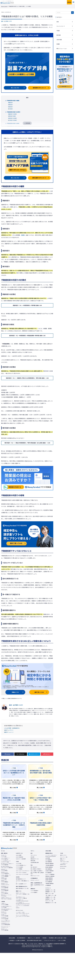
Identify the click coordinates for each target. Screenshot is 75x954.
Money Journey (4, 6)
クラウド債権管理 (6, 877)
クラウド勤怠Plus (6, 911)
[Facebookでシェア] (7, 755)
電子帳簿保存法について (21, 880)
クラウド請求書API (34, 891)
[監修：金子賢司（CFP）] (4, 711)
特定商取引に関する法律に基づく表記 (57, 939)
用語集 (58, 44)
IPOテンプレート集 (49, 902)
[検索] (72, 12)
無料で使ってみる (39, 693)
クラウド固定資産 (4, 888)
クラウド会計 (3, 857)
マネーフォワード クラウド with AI (23, 917)
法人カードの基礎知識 (49, 875)
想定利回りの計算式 (12, 119)
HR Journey (62, 869)
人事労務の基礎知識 (49, 866)
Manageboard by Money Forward (22, 904)
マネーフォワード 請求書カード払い (23, 895)
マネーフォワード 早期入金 (21, 899)
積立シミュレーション (62, 48)
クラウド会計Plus (5, 860)
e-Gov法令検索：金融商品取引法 (11, 729)
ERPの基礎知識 (48, 861)
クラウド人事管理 (4, 905)
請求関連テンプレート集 (50, 891)
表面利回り (10, 103)
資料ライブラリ (63, 856)
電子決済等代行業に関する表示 (34, 941)
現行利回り (10, 109)
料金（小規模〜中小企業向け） (37, 872)
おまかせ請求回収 (19, 858)
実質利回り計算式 (12, 116)
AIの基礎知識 (48, 886)
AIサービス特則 (62, 941)
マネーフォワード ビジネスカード (22, 872)
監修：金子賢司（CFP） (6, 21)
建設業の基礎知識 (49, 881)
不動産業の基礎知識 (49, 884)
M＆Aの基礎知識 (48, 882)
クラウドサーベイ (5, 928)
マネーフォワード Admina (21, 873)
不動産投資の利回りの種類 (13, 101)
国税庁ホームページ (8, 733)
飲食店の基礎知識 (49, 879)
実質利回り (10, 105)
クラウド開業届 (19, 870)
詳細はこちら (15, 693)
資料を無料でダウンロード (39, 179)
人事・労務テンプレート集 (50, 896)
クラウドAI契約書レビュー (21, 866)
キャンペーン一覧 (63, 858)
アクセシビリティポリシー (50, 941)
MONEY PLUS (63, 865)
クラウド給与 (3, 914)
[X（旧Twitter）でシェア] (20, 755)
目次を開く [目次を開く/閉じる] (28, 123)
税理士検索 (33, 861)
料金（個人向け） (34, 868)
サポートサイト (34, 856)
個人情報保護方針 (21, 939)
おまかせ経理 (18, 856)
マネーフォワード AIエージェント (22, 914)
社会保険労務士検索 (35, 863)
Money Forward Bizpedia (51, 857)
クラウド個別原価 (4, 891)
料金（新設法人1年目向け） (36, 870)
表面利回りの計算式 (12, 114)
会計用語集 (47, 859)
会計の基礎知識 (48, 862)
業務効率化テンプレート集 (50, 903)
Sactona (23, 907)
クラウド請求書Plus (5, 874)
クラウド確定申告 (7, 865)
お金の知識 (59, 39)
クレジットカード (61, 26)
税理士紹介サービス (35, 860)
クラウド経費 (4, 880)
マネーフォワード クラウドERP (22, 875)
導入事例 (32, 858)
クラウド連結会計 (4, 894)
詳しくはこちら (15, 88)
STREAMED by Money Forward (22, 902)
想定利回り (10, 107)
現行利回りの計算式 (12, 121)
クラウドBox (6, 897)
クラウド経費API (34, 893)
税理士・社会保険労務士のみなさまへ (37, 886)
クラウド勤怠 (6, 908)
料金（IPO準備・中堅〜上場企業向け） (37, 874)
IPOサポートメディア (35, 881)
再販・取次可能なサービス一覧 (22, 889)
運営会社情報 (12, 939)
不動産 (58, 30)
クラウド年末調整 (4, 916)
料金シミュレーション (35, 876)
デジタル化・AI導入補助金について (22, 882)
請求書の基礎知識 (49, 868)
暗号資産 (59, 35)
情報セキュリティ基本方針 (34, 939)
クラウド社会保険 (4, 919)
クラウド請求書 (4, 871)
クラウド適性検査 (4, 931)
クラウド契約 (18, 864)
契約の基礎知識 (48, 870)
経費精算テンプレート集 (50, 892)
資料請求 (69, 2)
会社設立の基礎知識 (49, 872)
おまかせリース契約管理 (21, 860)
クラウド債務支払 (4, 882)
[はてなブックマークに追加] (34, 755)
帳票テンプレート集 (49, 894)
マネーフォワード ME (64, 862)
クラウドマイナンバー (5, 922)
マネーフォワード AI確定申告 (7, 868)
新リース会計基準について (21, 885)
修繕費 (23, 236)
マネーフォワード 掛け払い (6, 899)
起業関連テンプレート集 (50, 900)
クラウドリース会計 (6, 863)
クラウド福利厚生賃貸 (5, 925)
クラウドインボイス (5, 885)
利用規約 (44, 939)
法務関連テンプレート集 (50, 898)
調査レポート (62, 860)
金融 (58, 21)
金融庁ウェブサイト (8, 731)
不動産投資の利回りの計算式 (13, 112)
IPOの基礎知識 (48, 873)
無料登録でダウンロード (39, 88)
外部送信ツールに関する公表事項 (17, 941)
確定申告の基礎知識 (49, 864)
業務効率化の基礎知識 (49, 877)
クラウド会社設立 (19, 868)
